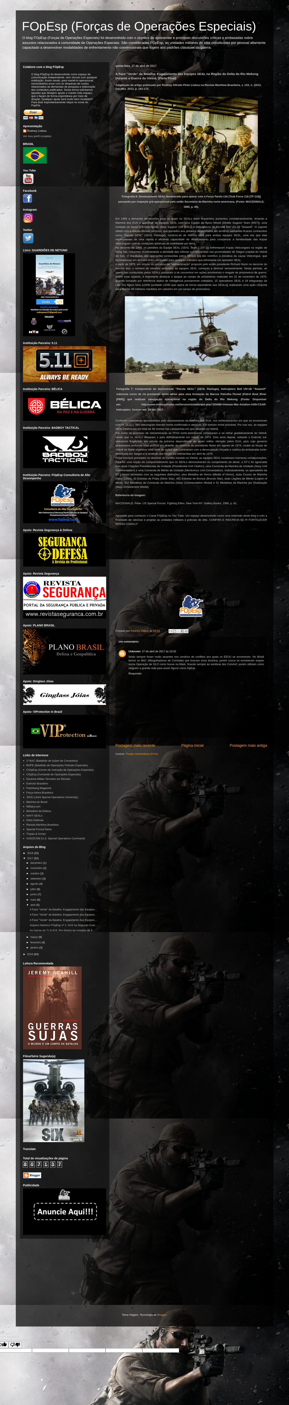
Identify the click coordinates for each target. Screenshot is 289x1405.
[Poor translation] (15, 1344)
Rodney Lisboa (37, 130)
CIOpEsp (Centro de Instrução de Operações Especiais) (60, 769)
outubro (35, 873)
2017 (30, 858)
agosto (34, 883)
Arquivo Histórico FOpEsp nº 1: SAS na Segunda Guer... (63, 925)
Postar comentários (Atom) (142, 753)
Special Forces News (39, 829)
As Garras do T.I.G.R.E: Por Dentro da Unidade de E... (62, 930)
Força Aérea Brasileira (39, 792)
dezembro (36, 862)
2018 (30, 853)
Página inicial (192, 745)
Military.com (33, 806)
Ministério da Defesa (38, 811)
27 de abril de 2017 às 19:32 (159, 651)
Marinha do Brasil (36, 801)
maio (33, 899)
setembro (36, 878)
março (34, 937)
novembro (36, 868)
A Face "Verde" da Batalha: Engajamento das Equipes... (63, 909)
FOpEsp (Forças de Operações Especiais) (139, 26)
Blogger (161, 1314)
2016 (30, 954)
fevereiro (36, 942)
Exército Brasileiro (37, 783)
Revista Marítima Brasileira (42, 824)
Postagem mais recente (135, 745)
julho (33, 889)
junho (34, 894)
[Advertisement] (144, 1278)
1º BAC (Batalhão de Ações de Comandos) (52, 760)
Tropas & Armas (36, 833)
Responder (135, 673)
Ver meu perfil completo (37, 136)
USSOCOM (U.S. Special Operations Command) (55, 838)
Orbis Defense (35, 820)
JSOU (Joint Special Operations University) (52, 797)
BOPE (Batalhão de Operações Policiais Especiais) (57, 765)
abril (33, 904)
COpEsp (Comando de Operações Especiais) (53, 774)
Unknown (135, 651)
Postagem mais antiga (248, 745)
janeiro (34, 947)
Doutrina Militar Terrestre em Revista (48, 778)
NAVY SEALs (34, 815)
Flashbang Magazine (39, 788)
